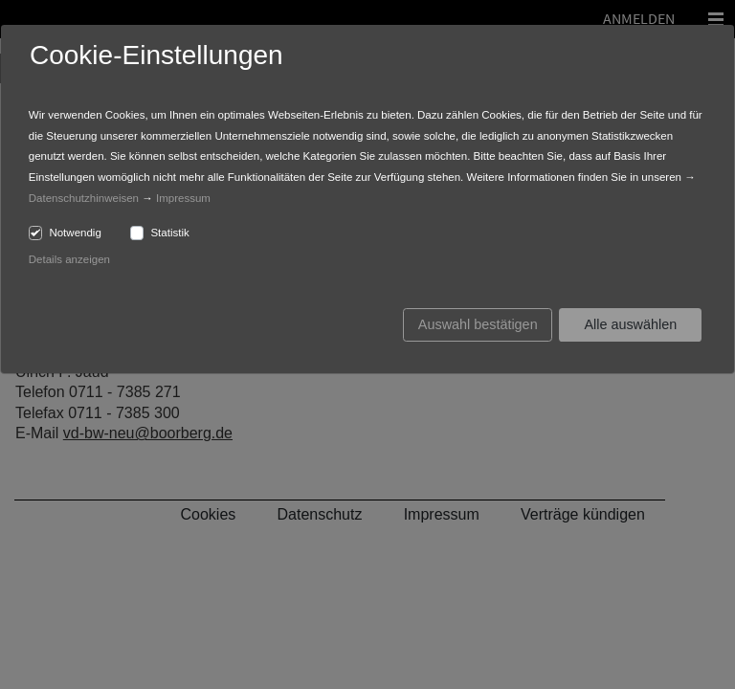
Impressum (183, 198)
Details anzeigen (69, 259)
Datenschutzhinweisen (84, 198)
